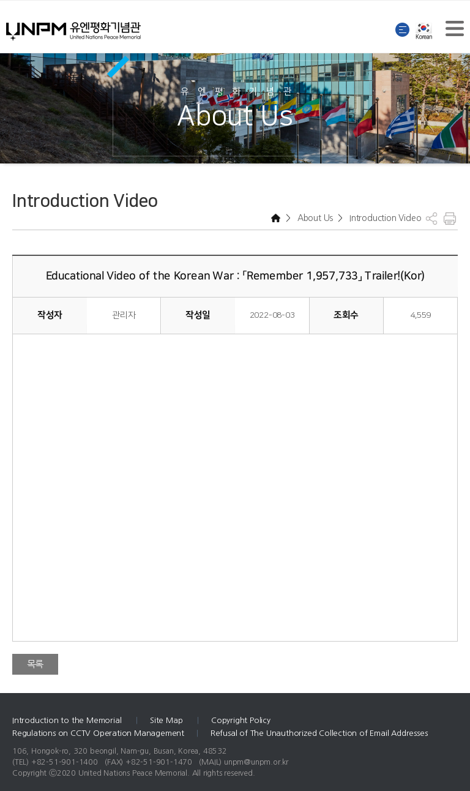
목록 (35, 664)
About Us (314, 218)
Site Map (167, 720)
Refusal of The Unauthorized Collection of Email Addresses (319, 733)
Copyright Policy (240, 720)
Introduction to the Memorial (68, 720)
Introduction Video (384, 218)
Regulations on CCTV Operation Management (98, 733)
